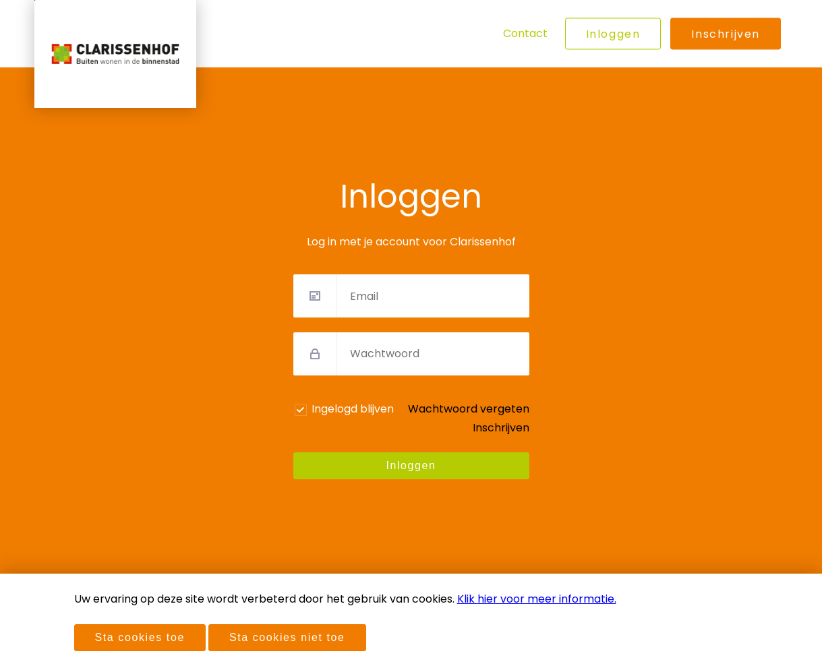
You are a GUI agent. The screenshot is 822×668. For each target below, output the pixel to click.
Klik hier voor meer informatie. (536, 599)
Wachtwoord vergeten (468, 409)
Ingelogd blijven (353, 409)
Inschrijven (725, 34)
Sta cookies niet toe (287, 637)
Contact (525, 33)
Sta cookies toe (140, 637)
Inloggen (613, 34)
